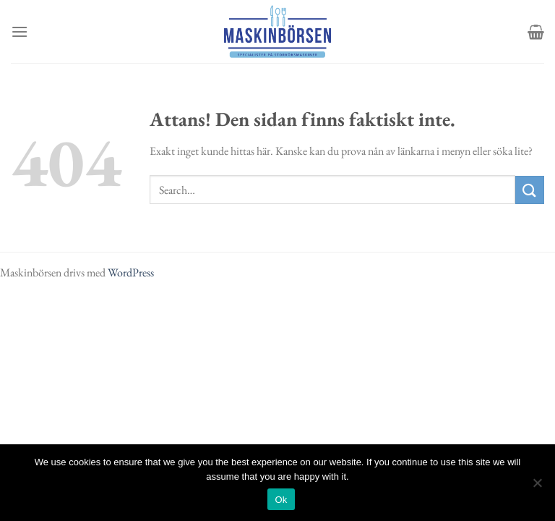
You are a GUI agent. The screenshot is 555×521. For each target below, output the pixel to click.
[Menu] (19, 31)
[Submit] (529, 190)
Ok (281, 499)
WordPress (131, 272)
